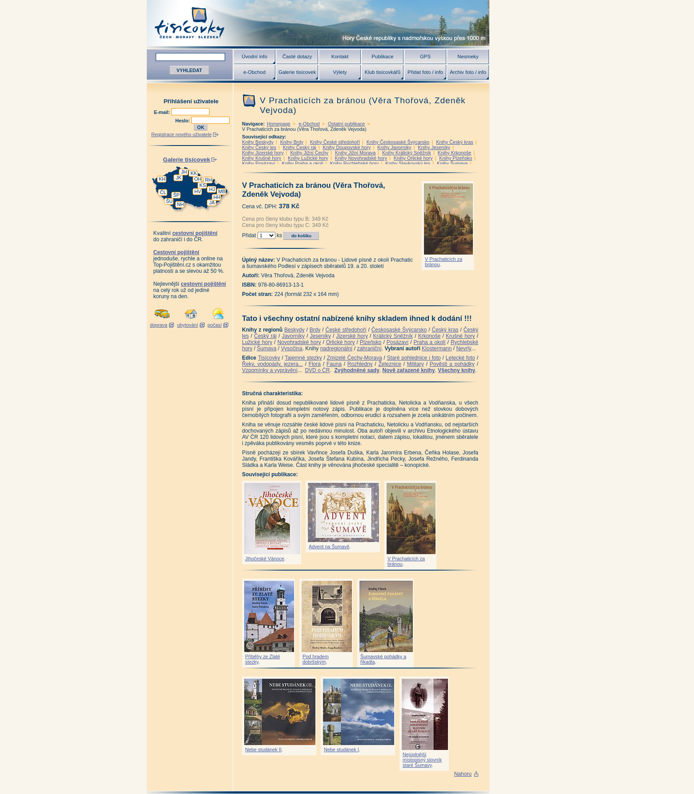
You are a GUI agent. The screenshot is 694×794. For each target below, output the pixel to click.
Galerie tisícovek (297, 72)
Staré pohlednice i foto (414, 358)
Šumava (266, 348)
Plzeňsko (371, 342)
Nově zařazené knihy (408, 370)
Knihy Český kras (454, 142)
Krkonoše (429, 336)
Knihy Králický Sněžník (406, 152)
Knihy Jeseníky (434, 147)
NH (180, 204)
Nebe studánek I (341, 749)
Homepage (279, 123)
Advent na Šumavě (329, 546)
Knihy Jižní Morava (355, 152)
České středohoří (346, 330)
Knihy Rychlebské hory (354, 163)
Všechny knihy (456, 370)
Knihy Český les (259, 147)
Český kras (445, 330)
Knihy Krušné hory (261, 158)
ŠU (169, 201)
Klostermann (437, 348)
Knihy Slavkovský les (407, 163)
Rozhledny (360, 364)
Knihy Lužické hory (308, 158)
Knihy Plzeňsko (455, 158)
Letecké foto (460, 358)
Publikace (382, 56)
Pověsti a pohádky (452, 364)
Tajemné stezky (303, 358)
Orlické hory (340, 342)
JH (184, 171)
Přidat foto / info (425, 72)
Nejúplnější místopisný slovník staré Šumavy (422, 760)
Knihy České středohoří (335, 142)
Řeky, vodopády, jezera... (272, 364)
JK (179, 177)
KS (202, 185)
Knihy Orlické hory (413, 158)
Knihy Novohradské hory (361, 158)
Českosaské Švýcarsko (399, 330)
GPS (425, 56)
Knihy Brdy (291, 142)
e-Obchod (254, 72)
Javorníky (293, 336)
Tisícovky (269, 358)
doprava (158, 325)
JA (212, 202)
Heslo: (183, 120)
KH (162, 179)
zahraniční (369, 348)
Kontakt (340, 56)
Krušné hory (460, 336)
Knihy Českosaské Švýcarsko (398, 142)
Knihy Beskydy (258, 142)
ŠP (176, 195)
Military (415, 364)
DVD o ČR (317, 370)
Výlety (340, 72)
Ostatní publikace (346, 123)
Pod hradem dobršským (316, 659)
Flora (315, 364)
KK (193, 173)
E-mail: (162, 112)
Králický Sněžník (393, 336)
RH (208, 179)
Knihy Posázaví (258, 163)
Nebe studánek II (263, 749)
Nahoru (463, 774)
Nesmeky (467, 56)
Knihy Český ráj (299, 147)
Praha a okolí (430, 342)
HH (217, 197)
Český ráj (265, 336)
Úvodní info (254, 56)
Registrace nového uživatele (181, 134)
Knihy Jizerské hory (263, 152)
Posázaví (397, 342)
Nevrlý (463, 348)
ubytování (187, 325)
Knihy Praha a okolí (302, 163)
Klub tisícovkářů (382, 72)
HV (197, 191)
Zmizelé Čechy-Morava (354, 358)
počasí (215, 325)
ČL (163, 192)
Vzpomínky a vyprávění (270, 370)
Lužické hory (257, 342)
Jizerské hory (352, 336)
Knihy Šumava (452, 163)
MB (221, 191)
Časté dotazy (297, 56)
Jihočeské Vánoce (264, 558)
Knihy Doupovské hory (347, 147)
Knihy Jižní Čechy (309, 152)
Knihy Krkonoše (455, 152)
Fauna (334, 364)
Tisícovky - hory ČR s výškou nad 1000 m (318, 23)
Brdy (315, 330)
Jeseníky (320, 336)
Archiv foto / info (468, 72)
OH (197, 179)
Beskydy (294, 330)
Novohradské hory (299, 342)
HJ (212, 189)
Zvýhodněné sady (356, 370)
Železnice (390, 364)
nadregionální (336, 348)
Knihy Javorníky (394, 147)
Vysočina (291, 348)
